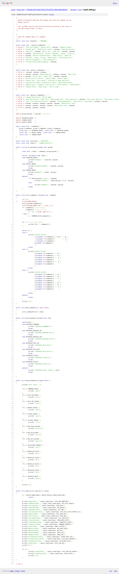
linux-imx (21, 9)
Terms (23, 571)
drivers (74, 9)
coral (13, 9)
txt (110, 571)
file (51, 14)
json (115, 571)
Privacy (17, 571)
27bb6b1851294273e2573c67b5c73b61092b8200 (46, 9)
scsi (80, 9)
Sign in (115, 3)
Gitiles (12, 571)
